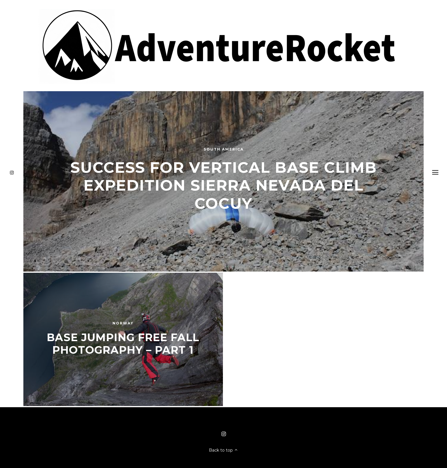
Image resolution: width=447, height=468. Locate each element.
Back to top (223, 450)
